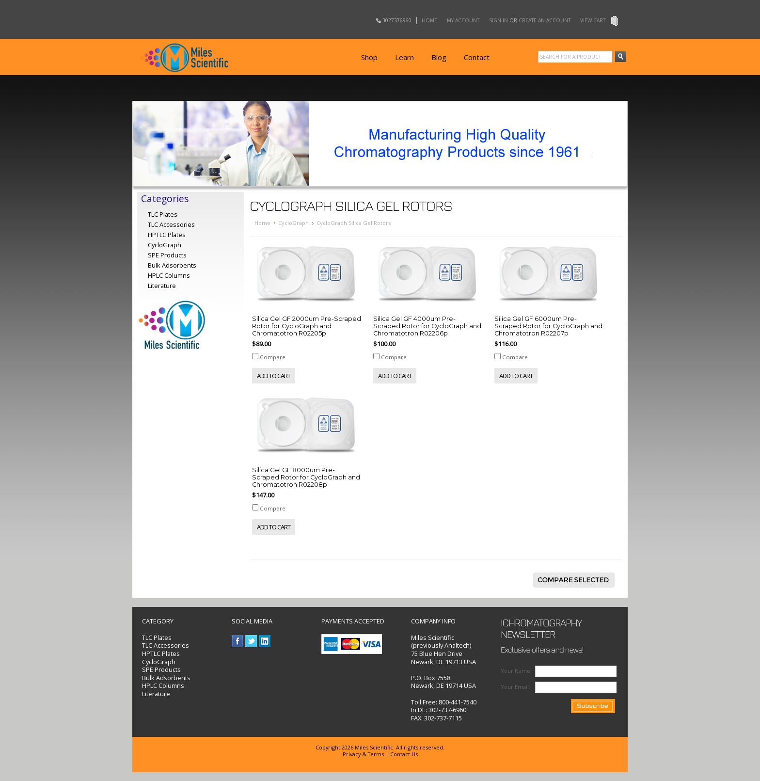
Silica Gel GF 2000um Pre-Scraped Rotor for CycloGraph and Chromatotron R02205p (306, 326)
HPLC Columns (169, 275)
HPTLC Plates (161, 653)
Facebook (238, 641)
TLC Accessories (171, 224)
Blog (438, 57)
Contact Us (404, 754)
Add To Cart (273, 375)
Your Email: (515, 686)
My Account (463, 20)
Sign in (498, 20)
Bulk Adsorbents (172, 265)
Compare (272, 357)
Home (429, 20)
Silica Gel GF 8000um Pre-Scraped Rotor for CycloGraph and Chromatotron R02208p (306, 477)
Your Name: (516, 670)
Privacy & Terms (363, 754)
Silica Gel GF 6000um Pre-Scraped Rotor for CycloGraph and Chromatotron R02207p (548, 326)
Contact (477, 57)
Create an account (544, 20)
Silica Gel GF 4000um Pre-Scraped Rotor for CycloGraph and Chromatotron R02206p (427, 326)
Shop (369, 57)
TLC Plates (157, 637)
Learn (404, 57)
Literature (162, 285)
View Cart (592, 20)
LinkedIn (265, 641)
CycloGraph (293, 222)
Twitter (251, 641)
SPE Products (167, 255)
